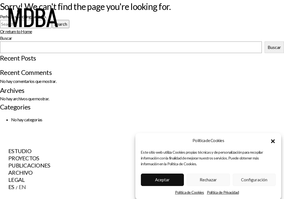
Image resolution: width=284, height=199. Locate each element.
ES (11, 187)
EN (22, 187)
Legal (16, 179)
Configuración (254, 180)
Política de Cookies (189, 193)
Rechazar (208, 180)
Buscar (274, 47)
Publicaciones (29, 165)
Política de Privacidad (223, 193)
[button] (273, 142)
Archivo (20, 172)
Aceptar (162, 180)
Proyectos (23, 158)
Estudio (19, 151)
